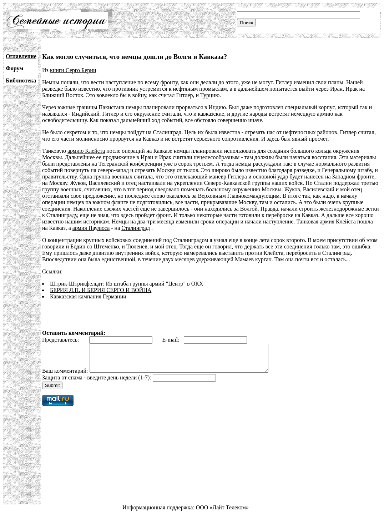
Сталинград (135, 228)
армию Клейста (86, 151)
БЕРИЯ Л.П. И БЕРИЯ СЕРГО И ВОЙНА (100, 290)
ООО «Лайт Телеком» (222, 513)
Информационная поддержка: (159, 513)
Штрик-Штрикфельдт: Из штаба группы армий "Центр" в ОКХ (126, 284)
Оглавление (21, 56)
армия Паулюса (91, 228)
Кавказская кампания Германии (88, 296)
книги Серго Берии (73, 70)
